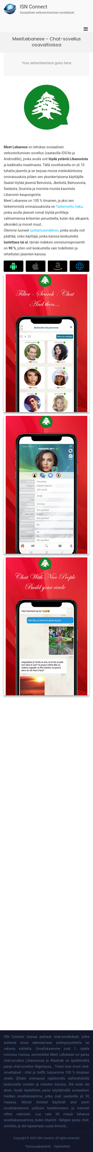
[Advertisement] (46, 64)
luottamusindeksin (44, 230)
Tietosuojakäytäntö (38, 1146)
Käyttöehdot (62, 1146)
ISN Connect (33, 7)
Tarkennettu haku (69, 207)
